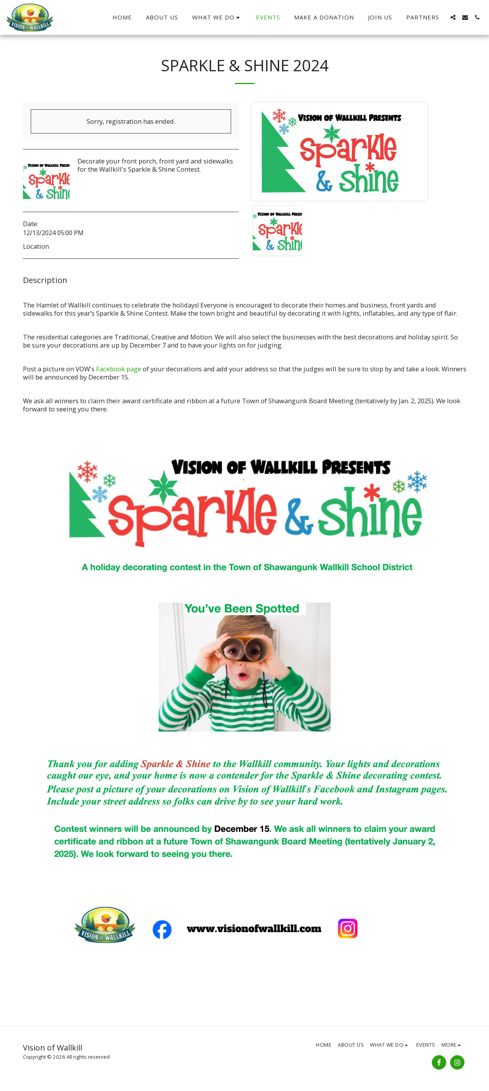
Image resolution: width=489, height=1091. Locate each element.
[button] (217, 17)
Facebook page (118, 368)
